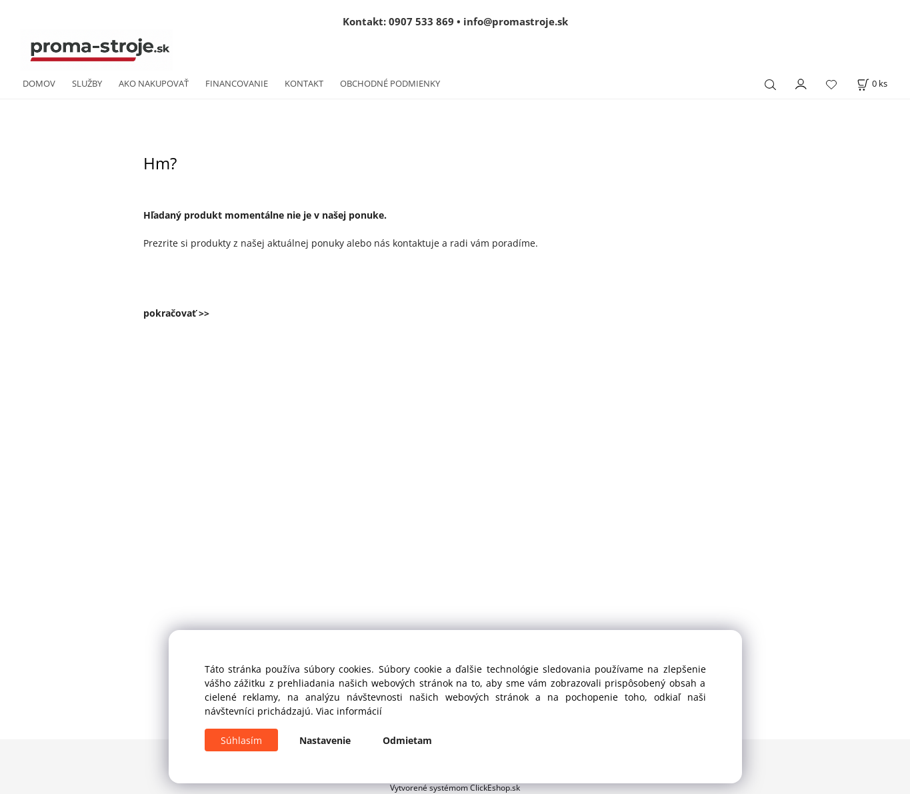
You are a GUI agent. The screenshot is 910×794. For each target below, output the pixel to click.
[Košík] (872, 83)
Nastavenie (325, 740)
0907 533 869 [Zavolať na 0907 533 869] (421, 21)
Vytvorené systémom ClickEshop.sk (455, 787)
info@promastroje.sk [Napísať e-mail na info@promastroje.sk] (515, 21)
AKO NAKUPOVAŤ (154, 83)
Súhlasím (241, 740)
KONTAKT (304, 83)
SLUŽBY (87, 83)
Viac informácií (349, 711)
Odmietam (407, 740)
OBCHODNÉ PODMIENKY (390, 83)
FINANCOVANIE (236, 83)
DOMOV (39, 83)
